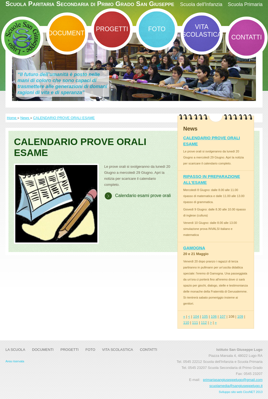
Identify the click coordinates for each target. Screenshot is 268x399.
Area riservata (14, 361)
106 (214, 316)
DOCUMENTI (67, 33)
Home (12, 118)
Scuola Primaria (245, 4)
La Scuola (15, 350)
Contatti (246, 37)
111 (195, 322)
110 (186, 322)
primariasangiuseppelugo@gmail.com (233, 380)
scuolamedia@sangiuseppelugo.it (236, 386)
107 (223, 316)
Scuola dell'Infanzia (201, 4)
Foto (156, 29)
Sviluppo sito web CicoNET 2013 (241, 392)
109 (240, 316)
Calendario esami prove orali (143, 195)
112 (204, 322)
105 (205, 316)
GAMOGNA (194, 247)
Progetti (112, 29)
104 (196, 316)
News (25, 118)
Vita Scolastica (202, 30)
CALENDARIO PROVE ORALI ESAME (64, 118)
